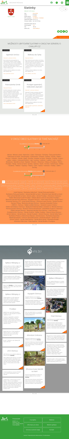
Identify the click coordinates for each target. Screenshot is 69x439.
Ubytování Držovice (7, 88)
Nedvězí (27, 162)
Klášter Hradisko (40, 212)
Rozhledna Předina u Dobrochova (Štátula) (22, 216)
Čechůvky (45, 155)
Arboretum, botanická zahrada (9, 185)
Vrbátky (53, 165)
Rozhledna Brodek (53, 219)
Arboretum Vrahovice (54, 196)
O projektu (33, 420)
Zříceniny (39, 185)
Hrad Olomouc (53, 210)
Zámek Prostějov (42, 196)
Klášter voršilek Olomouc (32, 205)
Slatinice (36, 164)
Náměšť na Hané (19, 162)
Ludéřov (49, 160)
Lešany (14, 160)
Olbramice (41, 162)
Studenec (11, 165)
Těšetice (17, 165)
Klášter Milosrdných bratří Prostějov (20, 198)
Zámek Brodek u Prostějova (46, 221)
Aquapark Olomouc (34, 199)
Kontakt (51, 430)
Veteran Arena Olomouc (53, 212)
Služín (41, 164)
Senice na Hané (22, 164)
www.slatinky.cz (36, 28)
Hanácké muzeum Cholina (49, 205)
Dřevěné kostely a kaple (49, 185)
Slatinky (30, 8)
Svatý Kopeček (32, 221)
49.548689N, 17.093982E (38, 18)
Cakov (32, 155)
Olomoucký (35, 13)
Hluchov (8, 158)
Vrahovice (47, 165)
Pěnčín (60, 162)
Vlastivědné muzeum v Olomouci (52, 208)
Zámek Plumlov (57, 201)
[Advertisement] (34, 125)
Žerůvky (34, 167)
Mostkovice (9, 162)
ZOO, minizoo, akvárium (12, 182)
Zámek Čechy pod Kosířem (46, 192)
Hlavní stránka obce (64, 37)
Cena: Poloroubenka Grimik (9, 103)
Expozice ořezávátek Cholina (48, 203)
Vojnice (40, 165)
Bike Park (25, 188)
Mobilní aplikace (51, 425)
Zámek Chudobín (32, 214)
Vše (3, 182)
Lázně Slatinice (18, 192)
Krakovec (48, 158)
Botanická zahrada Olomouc (30, 203)
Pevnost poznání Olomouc (14, 208)
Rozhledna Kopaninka (52, 216)
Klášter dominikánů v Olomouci (15, 207)
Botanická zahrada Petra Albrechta (16, 199)
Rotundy (59, 185)
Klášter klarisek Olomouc (18, 210)
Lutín (54, 160)
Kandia (20, 158)
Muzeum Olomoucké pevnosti (32, 208)
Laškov (9, 160)
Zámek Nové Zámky (40, 219)
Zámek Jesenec (40, 216)
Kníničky (30, 158)
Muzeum (39, 188)
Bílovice (9, 155)
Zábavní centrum (48, 188)
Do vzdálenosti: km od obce (29, 143)
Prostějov (35, 16)
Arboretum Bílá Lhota (20, 221)
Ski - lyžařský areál (38, 182)
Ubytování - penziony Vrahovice (32, 90)
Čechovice (38, 155)
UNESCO (29, 182)
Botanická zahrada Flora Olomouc (37, 210)
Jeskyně (65, 185)
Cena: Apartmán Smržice (8, 73)
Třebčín (30, 165)
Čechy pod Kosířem (55, 155)
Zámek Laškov (31, 196)
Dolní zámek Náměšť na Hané (16, 196)
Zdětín (59, 165)
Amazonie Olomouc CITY (13, 201)
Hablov (59, 156)
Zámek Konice (21, 214)
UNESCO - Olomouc (17, 205)
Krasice (60, 158)
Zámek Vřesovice (44, 214)
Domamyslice (25, 156)
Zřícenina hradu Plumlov (44, 201)
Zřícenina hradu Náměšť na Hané (52, 194)
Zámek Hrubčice (29, 212)
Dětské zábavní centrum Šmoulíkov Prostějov (45, 198)
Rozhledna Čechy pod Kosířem (15, 194)
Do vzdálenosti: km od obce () (27, 171)
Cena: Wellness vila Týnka (30, 73)
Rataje (14, 164)
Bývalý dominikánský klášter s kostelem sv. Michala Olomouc (44, 207)
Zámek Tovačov (14, 219)
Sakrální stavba (57, 188)
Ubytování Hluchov (29, 58)
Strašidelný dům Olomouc (15, 212)
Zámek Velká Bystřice (26, 219)
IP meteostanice (46, 435)
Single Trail (31, 188)
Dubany (47, 156)
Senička (30, 164)
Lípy (31, 160)
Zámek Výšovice (11, 214)
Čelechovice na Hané (13, 156)
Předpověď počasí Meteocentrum (35, 435)
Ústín (35, 165)
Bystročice (26, 155)
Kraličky (54, 158)
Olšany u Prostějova (51, 162)
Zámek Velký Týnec (56, 214)
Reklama (51, 420)
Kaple (25, 158)
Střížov (61, 164)
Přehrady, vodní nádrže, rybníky (59, 182)
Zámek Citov (55, 218)
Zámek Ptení (58, 199)
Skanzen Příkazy (16, 203)
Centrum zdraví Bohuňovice (30, 218)
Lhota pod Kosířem (23, 160)
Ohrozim (33, 162)
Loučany (36, 160)
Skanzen (47, 182)
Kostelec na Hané (39, 158)
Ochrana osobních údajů (33, 430)
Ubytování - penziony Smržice (9, 58)
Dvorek (53, 156)
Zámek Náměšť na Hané (33, 194)
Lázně (9, 188)
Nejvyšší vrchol (16, 188)
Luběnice (42, 160)
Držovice (41, 156)
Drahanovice (34, 156)
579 (34, 25)
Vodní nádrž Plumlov (47, 199)
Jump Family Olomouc (28, 201)
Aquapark (22, 182)
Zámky (32, 185)
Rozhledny (21, 185)
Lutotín (59, 160)
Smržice (47, 164)
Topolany (24, 165)
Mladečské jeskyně (15, 218)
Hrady (27, 185)
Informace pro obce (33, 425)
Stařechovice (54, 164)
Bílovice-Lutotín (17, 155)
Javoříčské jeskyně (45, 218)
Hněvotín (14, 158)
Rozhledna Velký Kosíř (30, 192)
